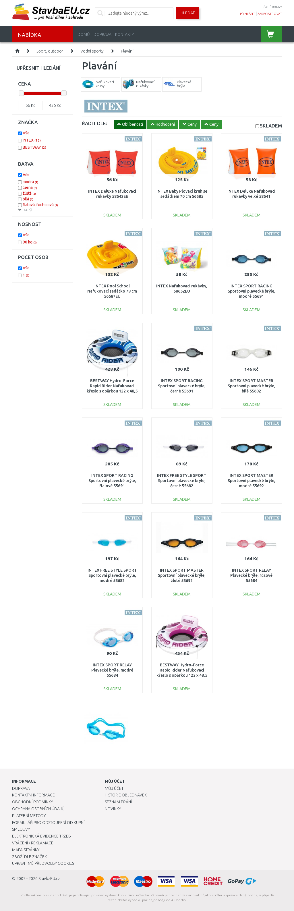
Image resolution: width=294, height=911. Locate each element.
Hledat (188, 13)
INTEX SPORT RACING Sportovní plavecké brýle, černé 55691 (182, 385)
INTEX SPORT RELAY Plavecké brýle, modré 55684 (112, 670)
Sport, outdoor (49, 51)
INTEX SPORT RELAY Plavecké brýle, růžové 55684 (251, 575)
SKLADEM (271, 125)
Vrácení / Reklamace (32, 843)
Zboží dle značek (29, 856)
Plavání (127, 51)
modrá (30, 181)
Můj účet (114, 788)
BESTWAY (34, 147)
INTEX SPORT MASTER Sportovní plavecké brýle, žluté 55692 (182, 575)
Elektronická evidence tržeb (41, 836)
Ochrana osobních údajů (38, 808)
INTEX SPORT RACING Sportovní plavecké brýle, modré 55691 (251, 291)
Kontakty (124, 34)
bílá (28, 199)
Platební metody (29, 815)
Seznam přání (118, 802)
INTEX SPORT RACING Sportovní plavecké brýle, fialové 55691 (112, 480)
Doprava (102, 34)
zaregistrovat (270, 14)
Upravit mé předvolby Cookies (43, 863)
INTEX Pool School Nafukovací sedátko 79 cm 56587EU (112, 291)
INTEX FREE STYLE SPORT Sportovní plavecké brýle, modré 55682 (112, 575)
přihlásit (247, 14)
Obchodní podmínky (32, 802)
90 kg (30, 242)
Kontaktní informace (33, 795)
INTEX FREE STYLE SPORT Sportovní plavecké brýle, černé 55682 (181, 480)
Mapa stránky (25, 850)
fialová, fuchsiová (40, 204)
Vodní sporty (92, 51)
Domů (84, 34)
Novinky (113, 808)
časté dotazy (273, 7)
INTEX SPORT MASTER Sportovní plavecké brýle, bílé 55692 (251, 385)
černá (30, 187)
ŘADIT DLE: (94, 123)
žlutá (29, 193)
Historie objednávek (126, 795)
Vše (26, 133)
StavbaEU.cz (49, 878)
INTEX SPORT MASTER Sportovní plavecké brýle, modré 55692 (251, 480)
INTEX (32, 140)
